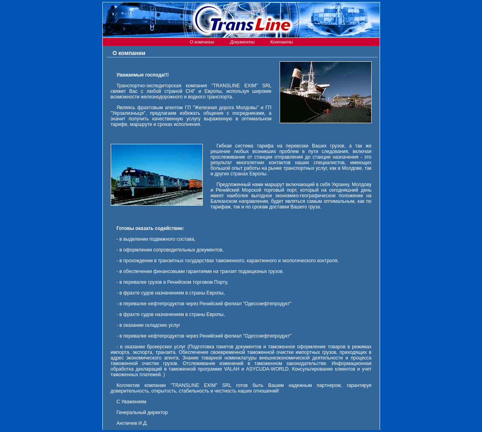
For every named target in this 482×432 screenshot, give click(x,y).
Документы (241, 41)
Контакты (281, 41)
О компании (201, 41)
